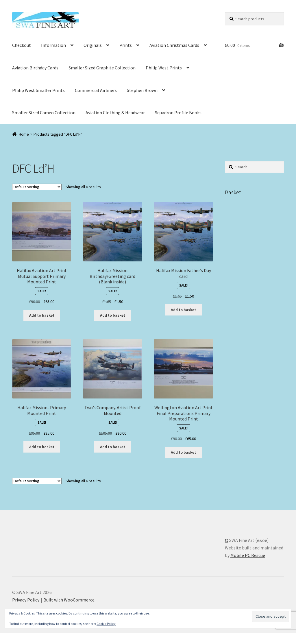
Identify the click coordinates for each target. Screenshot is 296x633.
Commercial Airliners (96, 90)
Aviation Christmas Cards (174, 45)
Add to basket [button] (41, 315)
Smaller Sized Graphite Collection (102, 68)
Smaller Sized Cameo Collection (43, 112)
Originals (93, 45)
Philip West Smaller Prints (38, 90)
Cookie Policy (106, 623)
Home (24, 134)
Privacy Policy (25, 600)
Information (53, 45)
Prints (125, 45)
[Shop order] (37, 187)
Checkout (21, 45)
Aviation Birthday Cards (35, 68)
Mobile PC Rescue (247, 555)
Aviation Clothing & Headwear (115, 112)
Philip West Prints (164, 68)
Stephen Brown (142, 90)
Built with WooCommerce (69, 600)
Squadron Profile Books (178, 112)
